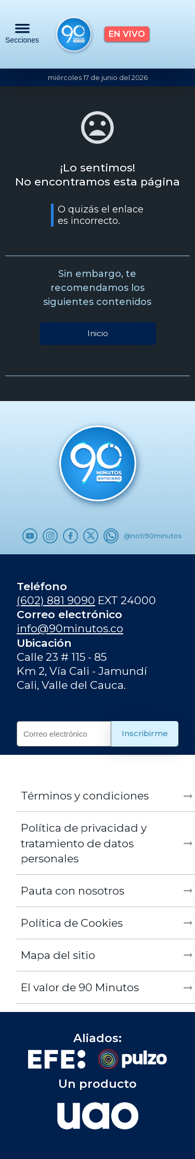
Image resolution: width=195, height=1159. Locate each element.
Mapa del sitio (58, 955)
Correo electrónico (69, 614)
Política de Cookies (72, 922)
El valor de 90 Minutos (80, 987)
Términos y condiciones (85, 795)
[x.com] (90, 535)
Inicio (97, 333)
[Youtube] (29, 535)
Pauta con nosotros (72, 890)
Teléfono (42, 586)
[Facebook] (70, 535)
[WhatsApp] (111, 535)
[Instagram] (50, 535)
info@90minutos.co (70, 628)
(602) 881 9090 (56, 600)
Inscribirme (145, 733)
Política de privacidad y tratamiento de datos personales (84, 842)
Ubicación (44, 642)
